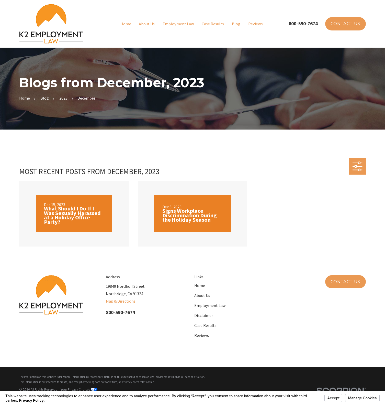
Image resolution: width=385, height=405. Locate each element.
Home (199, 285)
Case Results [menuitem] (213, 23)
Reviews (201, 335)
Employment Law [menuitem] (178, 23)
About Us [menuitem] (147, 23)
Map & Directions (120, 301)
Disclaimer (203, 315)
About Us (202, 295)
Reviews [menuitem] (255, 23)
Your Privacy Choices (79, 389)
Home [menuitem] (125, 23)
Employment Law (210, 305)
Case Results (205, 325)
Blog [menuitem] (236, 23)
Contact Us (345, 23)
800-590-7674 (303, 23)
